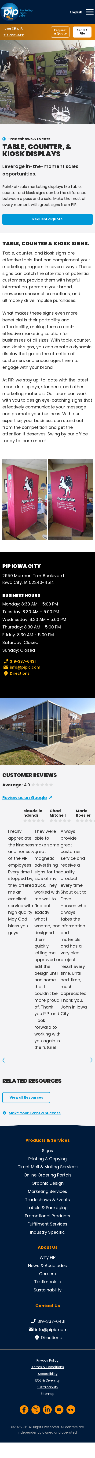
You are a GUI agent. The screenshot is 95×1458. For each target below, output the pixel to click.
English (76, 12)
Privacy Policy (47, 1360)
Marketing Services (47, 1191)
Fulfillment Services (47, 1224)
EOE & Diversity (47, 1380)
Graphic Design (48, 1183)
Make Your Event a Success (35, 1113)
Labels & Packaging (47, 1208)
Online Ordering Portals (48, 1175)
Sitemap (48, 1393)
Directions (15, 673)
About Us (48, 1247)
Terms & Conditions (47, 1367)
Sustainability (48, 1290)
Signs (47, 1150)
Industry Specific (47, 1232)
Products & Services (48, 1140)
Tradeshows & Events (29, 139)
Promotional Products (47, 1216)
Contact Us (47, 1306)
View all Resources (26, 1097)
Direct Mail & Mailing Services (48, 1167)
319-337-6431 (14, 35)
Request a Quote (60, 31)
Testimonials (47, 1282)
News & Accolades (47, 1265)
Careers (47, 1274)
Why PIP (47, 1257)
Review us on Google (24, 797)
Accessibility (48, 1373)
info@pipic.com (21, 667)
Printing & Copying (47, 1159)
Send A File (82, 31)
